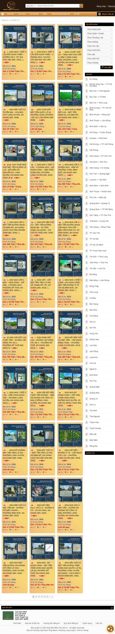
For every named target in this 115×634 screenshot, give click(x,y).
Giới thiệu (17, 623)
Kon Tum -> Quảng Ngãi (100, 174)
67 (18, 530)
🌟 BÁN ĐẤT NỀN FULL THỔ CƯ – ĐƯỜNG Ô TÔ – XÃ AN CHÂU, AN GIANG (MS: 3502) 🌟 (42, 510)
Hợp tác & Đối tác (32, 623)
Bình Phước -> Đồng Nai (100, 115)
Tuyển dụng (87, 623)
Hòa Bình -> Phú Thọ (98, 162)
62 (45, 132)
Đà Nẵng (93, 274)
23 (72, 247)
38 (73, 187)
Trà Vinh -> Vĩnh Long (99, 257)
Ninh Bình (94, 375)
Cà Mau (93, 298)
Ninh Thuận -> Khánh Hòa (100, 192)
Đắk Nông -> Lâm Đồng (99, 280)
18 (18, 359)
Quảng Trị (94, 399)
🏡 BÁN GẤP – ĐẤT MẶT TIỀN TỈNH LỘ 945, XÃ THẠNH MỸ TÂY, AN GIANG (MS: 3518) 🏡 (41, 285)
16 (18, 74)
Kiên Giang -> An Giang (99, 168)
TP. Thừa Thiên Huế (98, 251)
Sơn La (93, 405)
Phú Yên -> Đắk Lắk (98, 197)
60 (46, 189)
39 (18, 247)
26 (18, 587)
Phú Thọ (93, 381)
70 (73, 359)
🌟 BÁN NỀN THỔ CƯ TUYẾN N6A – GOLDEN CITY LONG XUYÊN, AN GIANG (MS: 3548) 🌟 (14, 115)
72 (46, 417)
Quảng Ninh (94, 393)
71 (73, 417)
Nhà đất (89, 74)
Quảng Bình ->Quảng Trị (100, 203)
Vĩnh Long (94, 292)
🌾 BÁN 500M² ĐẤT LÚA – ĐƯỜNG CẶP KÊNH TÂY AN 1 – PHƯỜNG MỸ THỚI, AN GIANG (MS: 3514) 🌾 (42, 343)
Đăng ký (111, 6)
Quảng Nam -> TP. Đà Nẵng (101, 209)
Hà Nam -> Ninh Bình (98, 138)
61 (46, 472)
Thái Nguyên (95, 416)
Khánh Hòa (94, 340)
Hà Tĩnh (93, 328)
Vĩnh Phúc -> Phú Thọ (99, 263)
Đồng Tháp (94, 286)
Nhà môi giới (7, 607)
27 (72, 77)
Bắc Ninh (93, 310)
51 (73, 530)
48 (46, 247)
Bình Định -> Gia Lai (98, 126)
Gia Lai (92, 322)
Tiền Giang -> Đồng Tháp (100, 227)
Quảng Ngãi (94, 387)
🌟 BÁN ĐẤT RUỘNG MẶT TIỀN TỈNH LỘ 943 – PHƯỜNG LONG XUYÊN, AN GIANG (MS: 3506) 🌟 (14, 455)
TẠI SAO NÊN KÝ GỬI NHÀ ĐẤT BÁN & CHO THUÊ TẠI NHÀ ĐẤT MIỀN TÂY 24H (21, 616)
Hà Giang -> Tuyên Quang (100, 132)
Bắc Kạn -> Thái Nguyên (100, 91)
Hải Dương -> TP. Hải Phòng (101, 144)
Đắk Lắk (93, 434)
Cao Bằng (94, 316)
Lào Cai (93, 363)
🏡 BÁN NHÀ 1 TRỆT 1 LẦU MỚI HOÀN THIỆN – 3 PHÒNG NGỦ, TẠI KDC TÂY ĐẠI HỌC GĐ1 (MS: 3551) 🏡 (42, 57)
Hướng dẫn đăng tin (51, 623)
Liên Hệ (99, 623)
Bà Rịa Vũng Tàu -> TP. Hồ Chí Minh (101, 85)
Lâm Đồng (94, 351)
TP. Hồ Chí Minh (96, 245)
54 (73, 304)
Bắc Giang (94, 304)
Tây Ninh (93, 411)
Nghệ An (93, 369)
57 (18, 472)
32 (18, 132)
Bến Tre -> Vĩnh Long (98, 103)
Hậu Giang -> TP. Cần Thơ (100, 156)
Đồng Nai (93, 446)
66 (46, 587)
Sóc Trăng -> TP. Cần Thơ (100, 215)
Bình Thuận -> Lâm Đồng (100, 121)
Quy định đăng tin (71, 623)
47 (46, 74)
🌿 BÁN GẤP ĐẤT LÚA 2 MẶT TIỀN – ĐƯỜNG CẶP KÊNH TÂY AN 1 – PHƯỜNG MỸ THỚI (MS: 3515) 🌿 (14, 343)
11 (18, 304)
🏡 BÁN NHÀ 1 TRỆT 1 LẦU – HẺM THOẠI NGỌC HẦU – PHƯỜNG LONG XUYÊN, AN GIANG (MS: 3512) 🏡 (14, 398)
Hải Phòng (94, 150)
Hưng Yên (94, 334)
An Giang (93, 79)
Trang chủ (5, 20)
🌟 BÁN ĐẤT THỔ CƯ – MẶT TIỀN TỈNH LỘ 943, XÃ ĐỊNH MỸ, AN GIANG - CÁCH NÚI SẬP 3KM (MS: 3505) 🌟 (42, 455)
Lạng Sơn (94, 357)
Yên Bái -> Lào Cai (97, 268)
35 (18, 189)
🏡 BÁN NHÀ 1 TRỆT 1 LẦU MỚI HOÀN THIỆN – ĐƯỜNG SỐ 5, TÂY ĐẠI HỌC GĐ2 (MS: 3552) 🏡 (14, 57)
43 (46, 359)
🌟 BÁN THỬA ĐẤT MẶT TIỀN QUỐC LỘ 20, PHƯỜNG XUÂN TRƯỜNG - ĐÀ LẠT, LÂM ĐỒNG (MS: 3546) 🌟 (42, 115)
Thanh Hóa (94, 422)
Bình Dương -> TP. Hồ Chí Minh (100, 109)
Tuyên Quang (95, 428)
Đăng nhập (101, 6)
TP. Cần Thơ (95, 233)
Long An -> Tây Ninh (98, 180)
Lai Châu (93, 345)
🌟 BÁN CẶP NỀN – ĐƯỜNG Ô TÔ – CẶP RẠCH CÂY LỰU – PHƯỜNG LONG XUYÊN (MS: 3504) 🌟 (70, 455)
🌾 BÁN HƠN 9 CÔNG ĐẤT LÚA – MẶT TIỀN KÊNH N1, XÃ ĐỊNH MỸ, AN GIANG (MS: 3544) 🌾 (69, 115)
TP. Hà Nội (94, 239)
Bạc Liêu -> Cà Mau (98, 97)
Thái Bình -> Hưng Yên (99, 221)
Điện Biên (94, 440)
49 (73, 132)
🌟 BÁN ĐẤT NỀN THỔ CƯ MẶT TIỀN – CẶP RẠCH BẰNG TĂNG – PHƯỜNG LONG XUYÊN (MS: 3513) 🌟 (70, 343)
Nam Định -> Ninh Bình (99, 186)
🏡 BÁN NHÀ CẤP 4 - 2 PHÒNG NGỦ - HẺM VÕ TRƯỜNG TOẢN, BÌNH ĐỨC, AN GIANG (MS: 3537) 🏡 (70, 170)
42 (18, 414)
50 (46, 302)
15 (73, 472)
